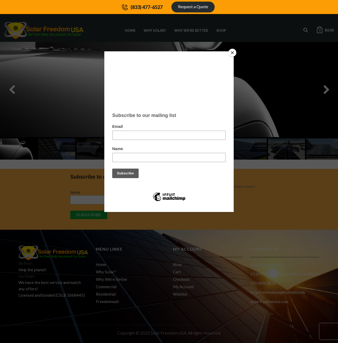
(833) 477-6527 (146, 7)
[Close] (232, 53)
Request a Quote (193, 6)
